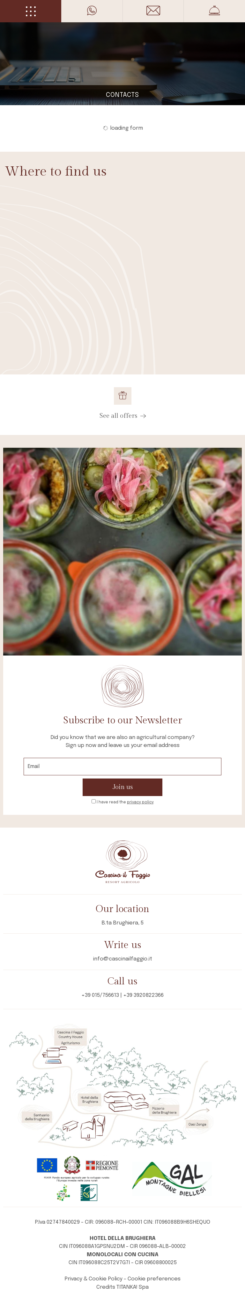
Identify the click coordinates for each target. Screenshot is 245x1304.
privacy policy (140, 802)
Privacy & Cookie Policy (93, 1279)
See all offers (123, 416)
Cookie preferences (154, 1279)
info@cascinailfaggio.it (122, 959)
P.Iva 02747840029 (57, 1222)
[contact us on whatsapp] (92, 10)
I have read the (125, 802)
